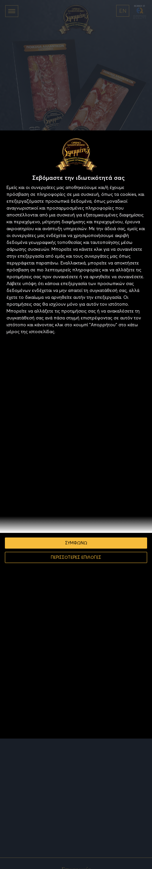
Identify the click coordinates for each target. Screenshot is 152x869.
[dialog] (76, 434)
